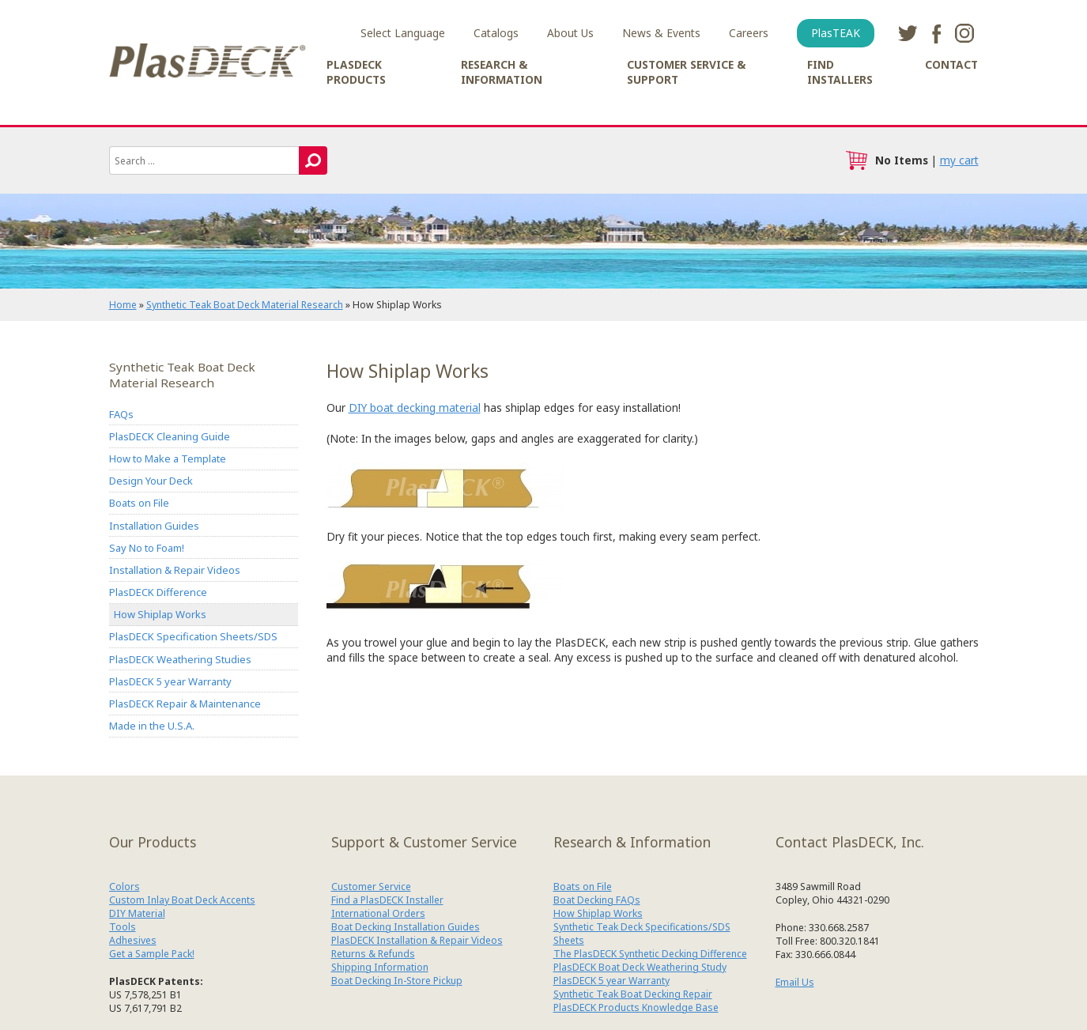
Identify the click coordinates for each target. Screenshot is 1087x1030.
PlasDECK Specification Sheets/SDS (193, 637)
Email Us (795, 983)
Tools (122, 927)
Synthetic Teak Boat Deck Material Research (244, 304)
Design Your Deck (151, 480)
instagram (964, 33)
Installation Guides (154, 526)
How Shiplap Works (160, 615)
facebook (936, 33)
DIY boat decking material (415, 407)
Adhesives (133, 941)
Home (123, 304)
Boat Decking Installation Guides (405, 927)
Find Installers (840, 72)
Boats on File (139, 503)
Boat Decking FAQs (596, 900)
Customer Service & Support (686, 72)
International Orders (378, 914)
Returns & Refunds (373, 954)
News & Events (661, 32)
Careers (748, 32)
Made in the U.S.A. (151, 726)
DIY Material (137, 914)
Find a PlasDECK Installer (387, 900)
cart (856, 160)
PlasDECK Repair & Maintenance (185, 704)
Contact (951, 64)
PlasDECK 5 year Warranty (170, 682)
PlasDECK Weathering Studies (180, 659)
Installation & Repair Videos (174, 570)
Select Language (402, 32)
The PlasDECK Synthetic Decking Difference (650, 954)
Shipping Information (379, 968)
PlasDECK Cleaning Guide (169, 436)
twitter (907, 33)
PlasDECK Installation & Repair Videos (417, 941)
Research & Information (501, 72)
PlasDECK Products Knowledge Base (636, 1008)
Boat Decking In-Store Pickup (396, 981)
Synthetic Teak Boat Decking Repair (632, 995)
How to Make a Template (167, 458)
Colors (124, 887)
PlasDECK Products (356, 72)
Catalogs (496, 32)
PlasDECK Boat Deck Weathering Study (640, 968)
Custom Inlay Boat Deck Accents (182, 900)
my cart (959, 160)
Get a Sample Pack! (151, 954)
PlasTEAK (835, 32)
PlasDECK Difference (158, 593)
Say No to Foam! (146, 548)
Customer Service (371, 887)
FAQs (121, 414)
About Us (570, 32)
